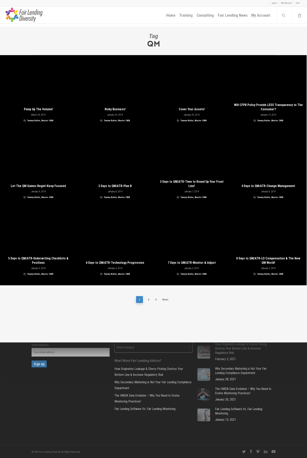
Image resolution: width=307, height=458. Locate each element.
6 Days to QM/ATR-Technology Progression (115, 263)
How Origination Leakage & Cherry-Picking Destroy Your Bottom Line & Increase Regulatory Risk (148, 372)
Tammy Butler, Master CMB (40, 120)
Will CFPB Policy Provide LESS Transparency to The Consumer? (268, 107)
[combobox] (153, 347)
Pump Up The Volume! (38, 109)
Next (165, 299)
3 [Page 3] (155, 299)
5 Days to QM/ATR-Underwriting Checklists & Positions (38, 260)
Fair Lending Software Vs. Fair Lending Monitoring (144, 409)
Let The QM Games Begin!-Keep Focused (38, 186)
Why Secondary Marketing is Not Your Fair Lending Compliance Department (153, 385)
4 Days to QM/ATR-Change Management (268, 186)
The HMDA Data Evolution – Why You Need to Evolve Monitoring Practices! (147, 398)
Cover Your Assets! (192, 109)
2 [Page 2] (148, 299)
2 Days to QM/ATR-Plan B (115, 186)
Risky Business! (115, 109)
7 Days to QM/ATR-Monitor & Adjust (192, 263)
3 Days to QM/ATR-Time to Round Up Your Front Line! (191, 184)
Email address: (40, 345)
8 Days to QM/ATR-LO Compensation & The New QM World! (268, 260)
